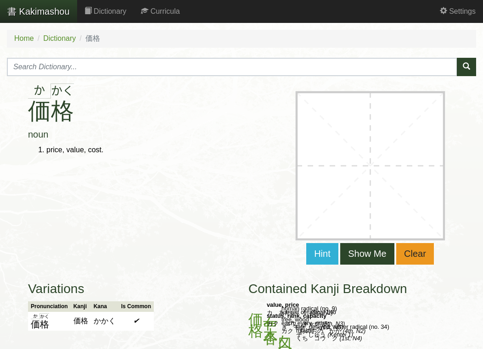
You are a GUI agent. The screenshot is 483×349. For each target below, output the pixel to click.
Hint (322, 254)
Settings (458, 11)
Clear (415, 254)
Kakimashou (38, 11)
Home (24, 38)
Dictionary (105, 11)
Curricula (160, 11)
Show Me (367, 254)
